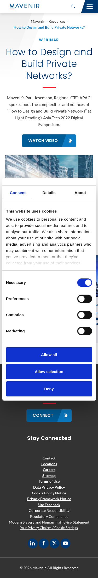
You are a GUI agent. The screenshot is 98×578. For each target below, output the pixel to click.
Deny (49, 389)
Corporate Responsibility (49, 510)
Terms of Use (49, 481)
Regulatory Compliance (49, 516)
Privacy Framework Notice (49, 498)
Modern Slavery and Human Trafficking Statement (49, 522)
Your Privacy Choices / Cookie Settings (49, 528)
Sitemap (49, 475)
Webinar (49, 39)
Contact (49, 458)
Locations (49, 464)
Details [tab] (49, 192)
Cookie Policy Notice (49, 493)
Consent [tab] (18, 192)
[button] (73, 6)
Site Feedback (49, 504)
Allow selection (49, 371)
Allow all (49, 354)
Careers (49, 469)
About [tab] (80, 192)
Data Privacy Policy (49, 487)
